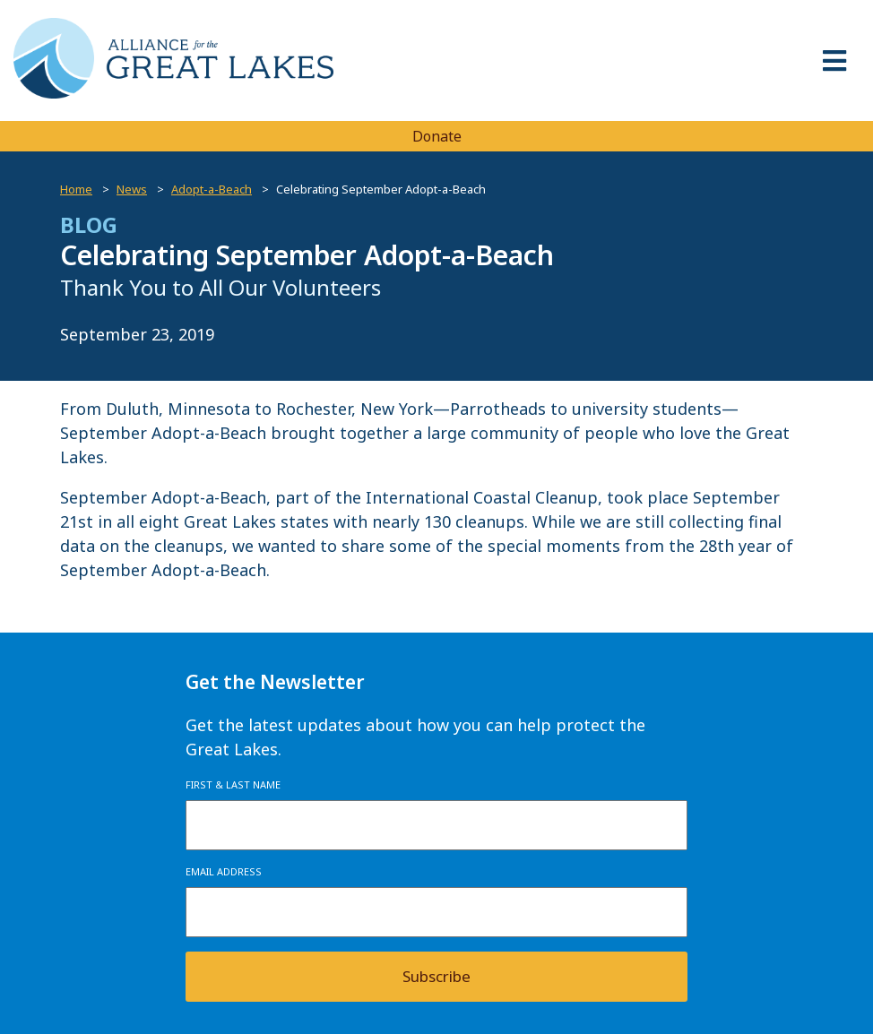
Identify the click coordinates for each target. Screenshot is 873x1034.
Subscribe (436, 976)
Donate (437, 136)
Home (76, 189)
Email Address (224, 871)
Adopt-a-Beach (211, 189)
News (132, 189)
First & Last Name (233, 784)
